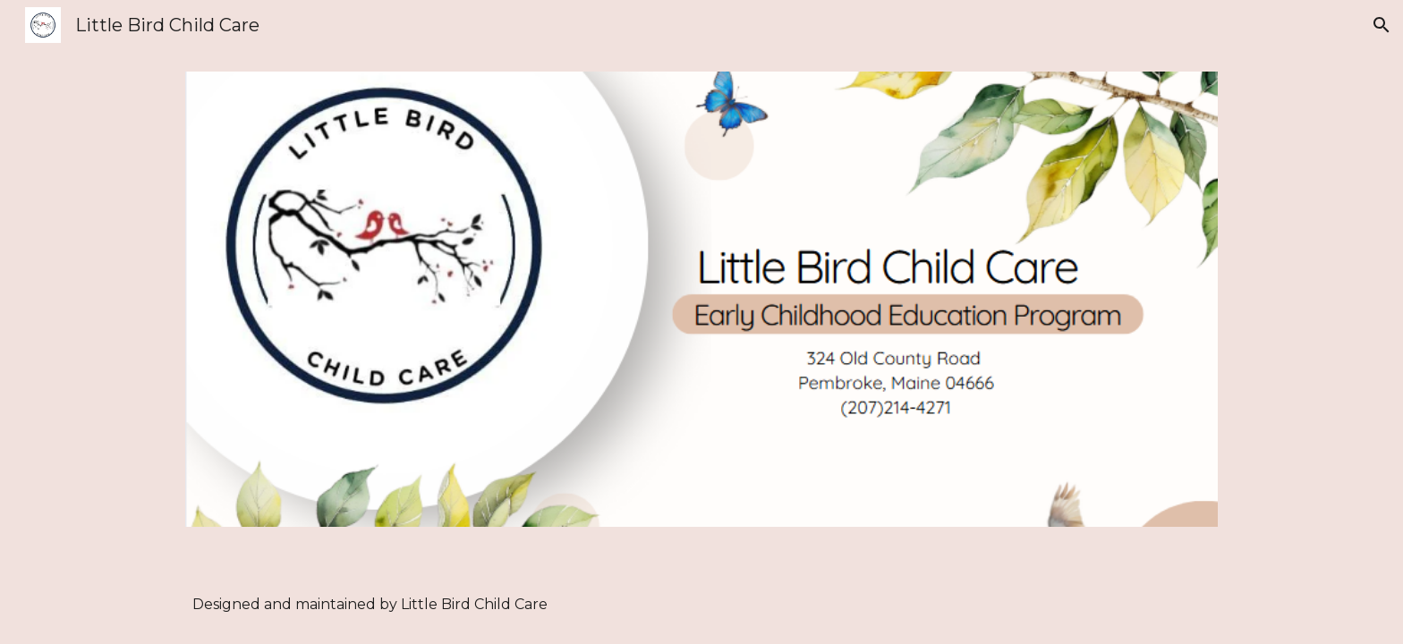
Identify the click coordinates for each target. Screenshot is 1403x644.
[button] (1381, 25)
